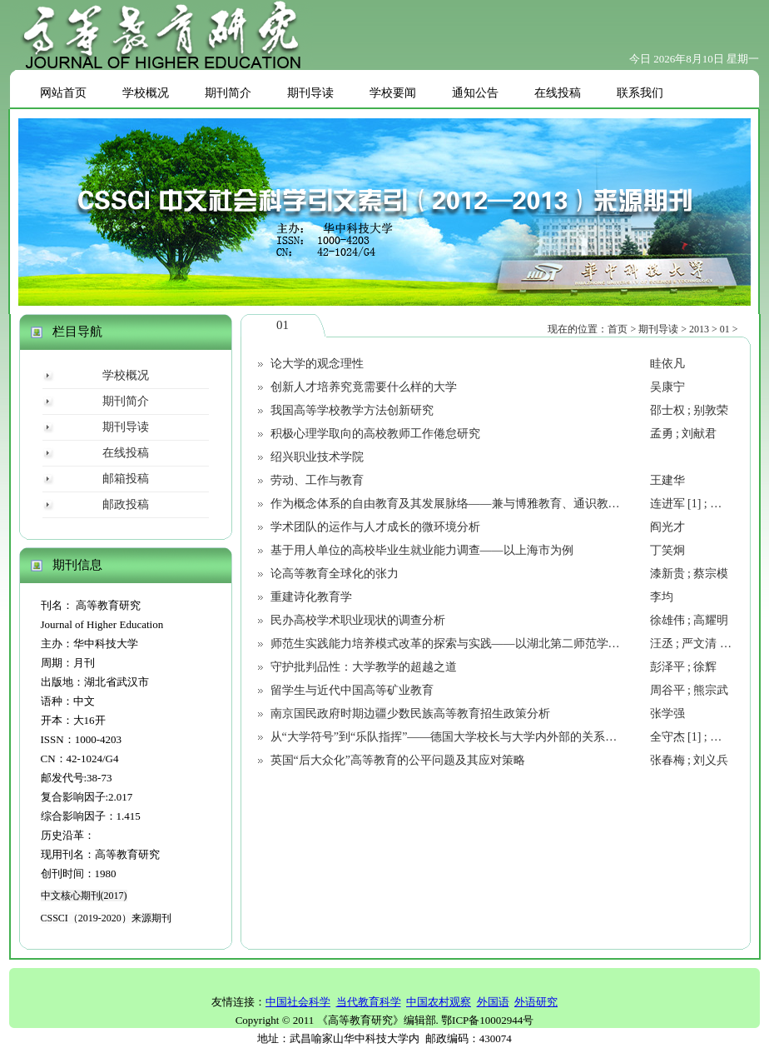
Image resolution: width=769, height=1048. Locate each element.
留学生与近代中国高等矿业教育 (352, 690)
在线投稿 (557, 93)
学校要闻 (393, 93)
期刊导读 (310, 93)
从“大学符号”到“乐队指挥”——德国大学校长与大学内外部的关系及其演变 (461, 737)
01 (725, 329)
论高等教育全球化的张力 (334, 573)
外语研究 (536, 1002)
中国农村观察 (438, 1002)
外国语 (493, 1002)
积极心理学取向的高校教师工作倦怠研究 (375, 433)
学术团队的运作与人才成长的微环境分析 (375, 527)
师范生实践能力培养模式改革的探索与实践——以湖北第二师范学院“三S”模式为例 (482, 643)
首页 (618, 329)
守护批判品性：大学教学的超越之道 (363, 667)
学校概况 (145, 93)
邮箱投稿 (125, 478)
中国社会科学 (297, 1002)
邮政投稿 (125, 504)
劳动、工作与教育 (317, 480)
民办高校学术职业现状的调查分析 (357, 620)
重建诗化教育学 (311, 597)
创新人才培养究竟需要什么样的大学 (363, 387)
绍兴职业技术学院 (317, 457)
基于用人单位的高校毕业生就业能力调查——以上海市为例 (421, 550)
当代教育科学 (368, 1002)
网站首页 (63, 93)
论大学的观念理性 (317, 363)
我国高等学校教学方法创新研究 (352, 410)
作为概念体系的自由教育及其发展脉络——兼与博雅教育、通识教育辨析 (456, 503)
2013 (699, 329)
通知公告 (475, 93)
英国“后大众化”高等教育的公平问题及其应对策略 (397, 760)
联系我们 (640, 93)
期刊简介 (228, 93)
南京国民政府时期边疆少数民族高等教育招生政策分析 (410, 713)
